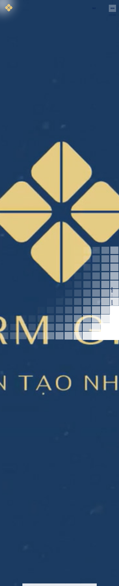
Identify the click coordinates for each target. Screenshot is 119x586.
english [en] (112, 289)
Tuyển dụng (112, 15)
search (112, 302)
